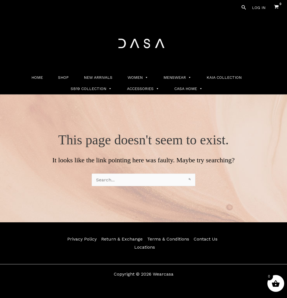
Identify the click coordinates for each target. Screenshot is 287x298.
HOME (37, 77)
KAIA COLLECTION (224, 77)
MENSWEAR (177, 77)
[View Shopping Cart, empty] (276, 7)
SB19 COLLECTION (91, 88)
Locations (144, 247)
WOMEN (138, 77)
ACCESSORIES (143, 88)
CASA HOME (188, 88)
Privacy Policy (82, 239)
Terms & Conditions (168, 239)
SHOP (63, 77)
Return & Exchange (122, 239)
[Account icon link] (258, 7)
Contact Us (205, 239)
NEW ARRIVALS (98, 77)
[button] (243, 7)
